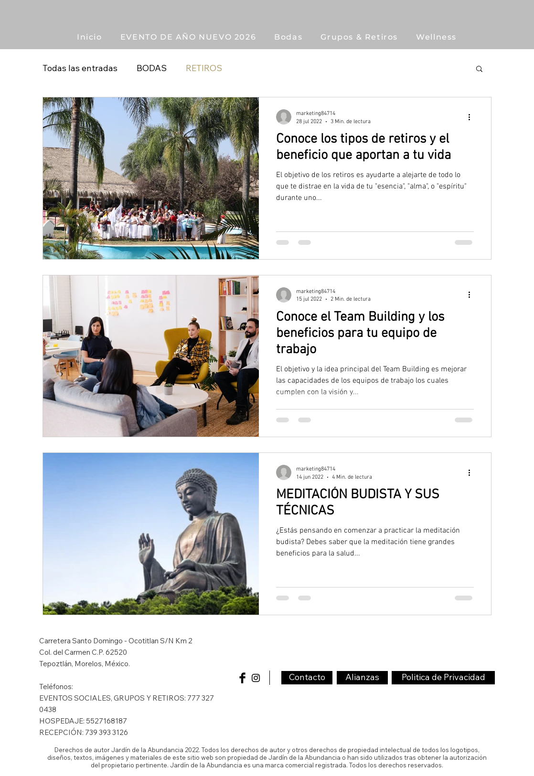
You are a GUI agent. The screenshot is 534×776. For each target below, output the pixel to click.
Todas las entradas (80, 68)
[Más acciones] (472, 117)
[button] (359, 37)
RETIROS (204, 68)
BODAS (152, 68)
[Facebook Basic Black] (242, 677)
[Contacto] (306, 677)
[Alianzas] (362, 677)
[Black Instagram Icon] (255, 677)
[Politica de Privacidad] (443, 677)
